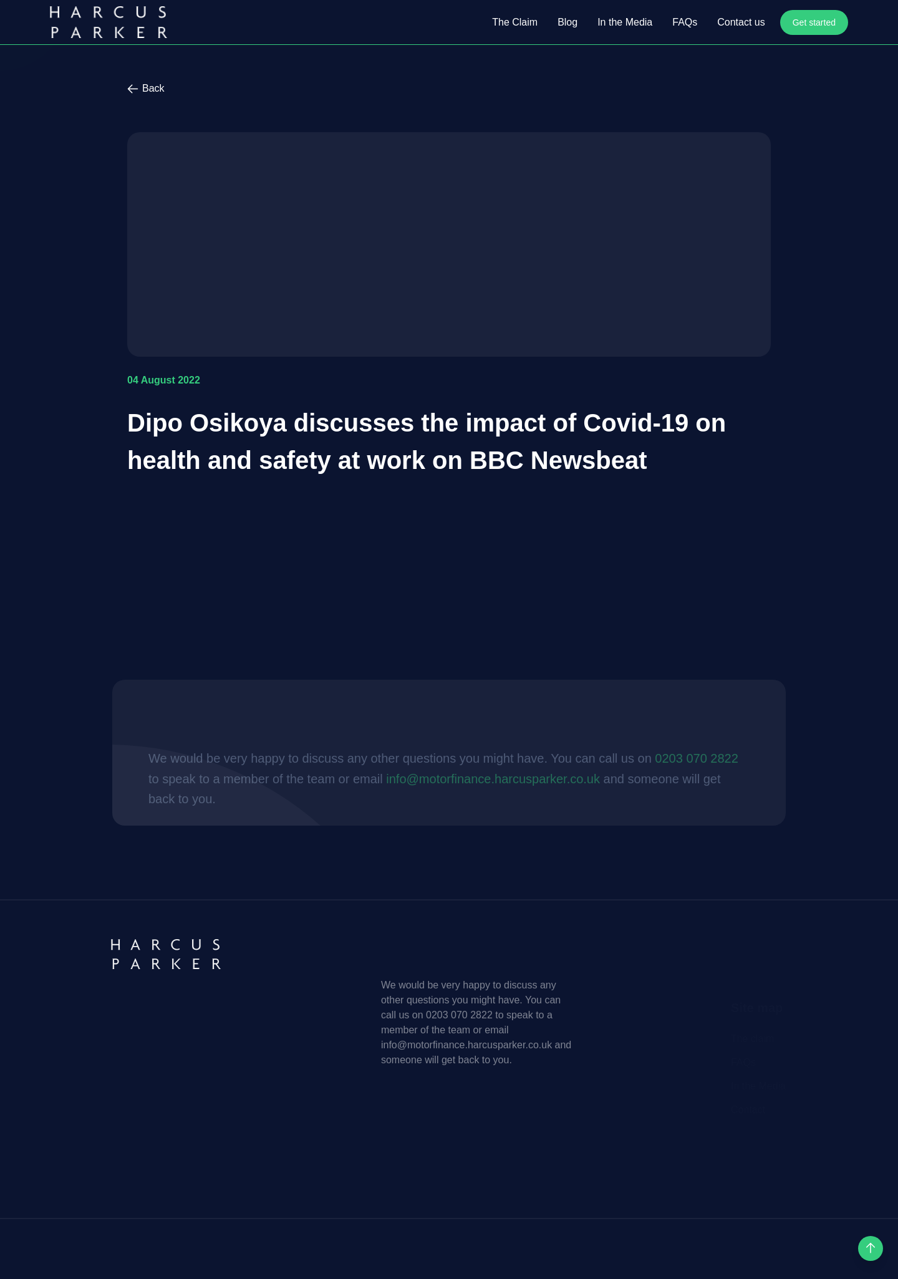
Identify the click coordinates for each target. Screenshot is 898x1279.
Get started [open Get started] (814, 22)
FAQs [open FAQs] (684, 22)
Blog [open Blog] (567, 22)
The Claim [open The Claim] (515, 22)
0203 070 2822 (670, 814)
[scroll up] (870, 1248)
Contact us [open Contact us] (741, 22)
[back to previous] (449, 88)
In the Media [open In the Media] (624, 22)
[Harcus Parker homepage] (108, 22)
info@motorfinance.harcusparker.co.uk (467, 834)
